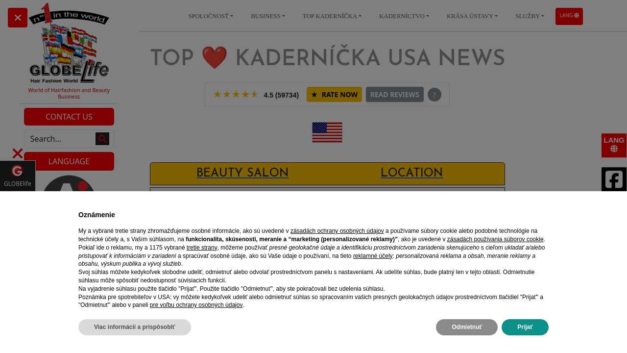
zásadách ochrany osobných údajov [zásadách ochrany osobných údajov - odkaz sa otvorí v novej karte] (337, 230)
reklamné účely (373, 255)
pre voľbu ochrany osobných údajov (196, 305)
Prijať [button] (525, 327)
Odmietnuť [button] (467, 327)
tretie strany (202, 247)
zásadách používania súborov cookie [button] (495, 239)
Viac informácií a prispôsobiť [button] (134, 327)
